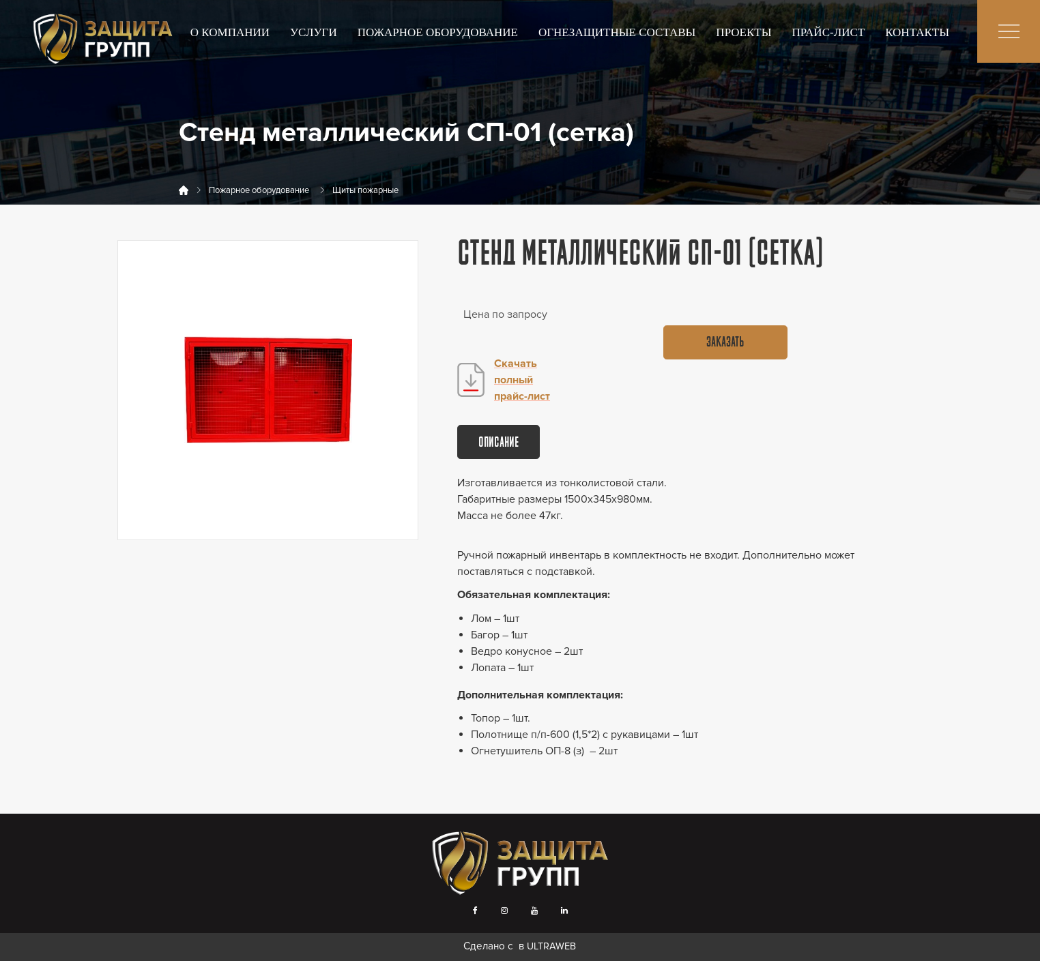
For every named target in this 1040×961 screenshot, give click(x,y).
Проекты (743, 32)
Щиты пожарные (365, 190)
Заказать (725, 343)
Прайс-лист (828, 32)
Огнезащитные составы (616, 32)
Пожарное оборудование (438, 32)
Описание (498, 443)
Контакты (917, 32)
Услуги (313, 32)
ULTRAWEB (551, 946)
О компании (230, 32)
